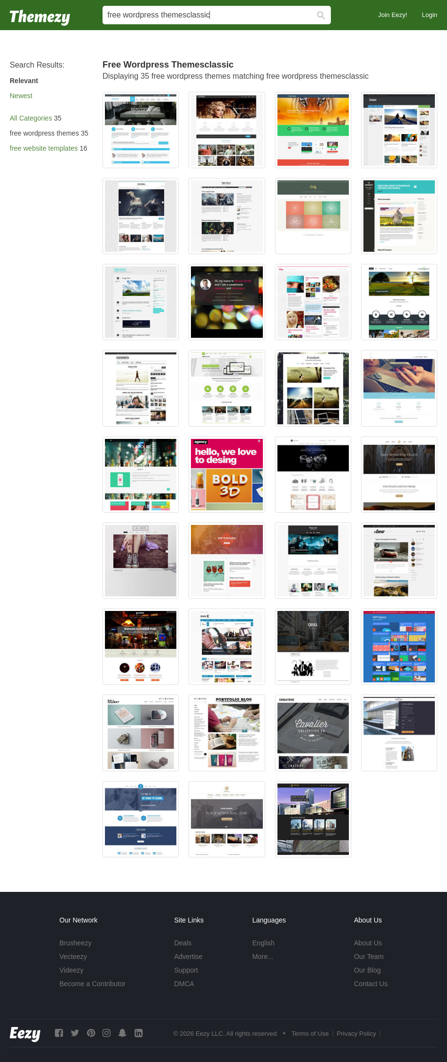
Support (186, 970)
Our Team (368, 956)
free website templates (44, 148)
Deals (182, 943)
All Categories (31, 118)
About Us (368, 943)
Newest (21, 96)
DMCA (184, 984)
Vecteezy (73, 956)
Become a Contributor (92, 984)
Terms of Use (310, 1033)
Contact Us (370, 984)
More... (263, 956)
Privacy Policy (356, 1033)
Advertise (188, 956)
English (263, 943)
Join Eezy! (392, 14)
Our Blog (367, 970)
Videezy (71, 970)
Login (429, 14)
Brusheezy (75, 943)
